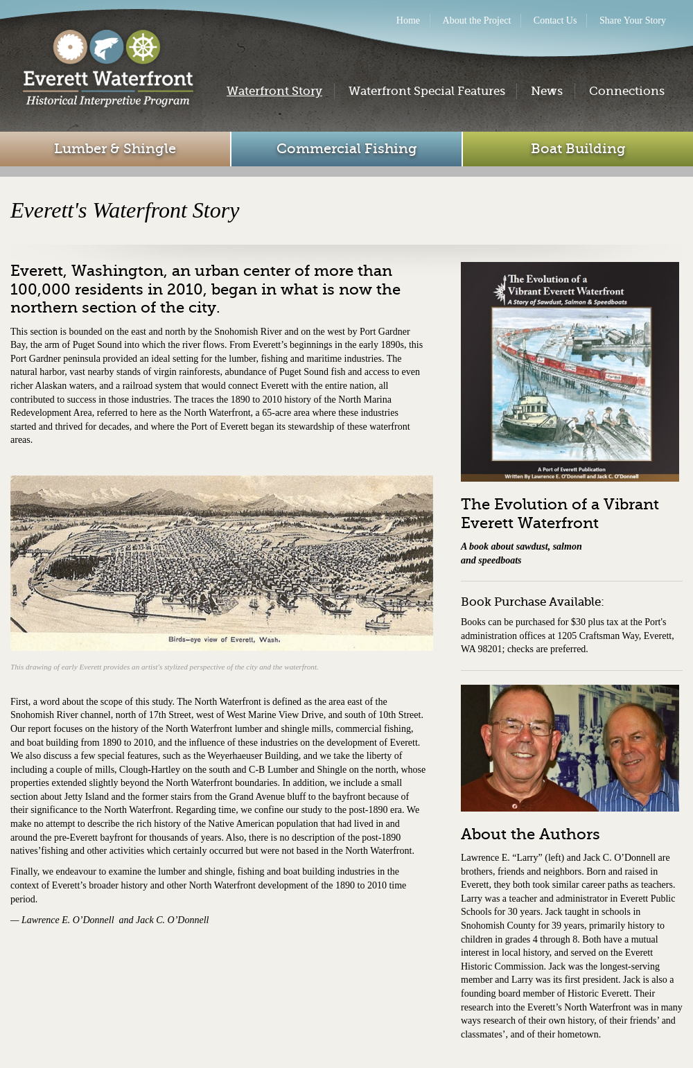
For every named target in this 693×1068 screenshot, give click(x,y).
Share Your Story (632, 20)
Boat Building (578, 149)
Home (408, 20)
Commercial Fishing (347, 149)
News (547, 91)
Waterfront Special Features (427, 91)
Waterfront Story (274, 91)
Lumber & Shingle (115, 149)
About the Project (477, 20)
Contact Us (555, 20)
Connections (627, 91)
